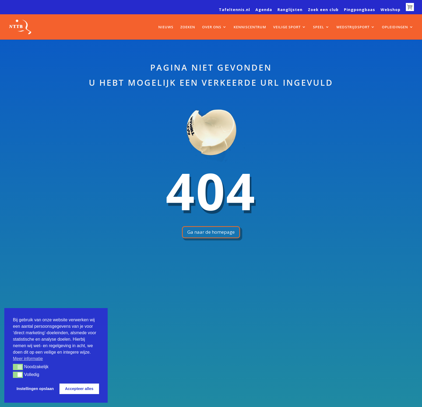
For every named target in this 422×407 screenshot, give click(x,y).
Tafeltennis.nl (234, 10)
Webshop (390, 10)
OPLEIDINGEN (395, 27)
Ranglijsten (290, 10)
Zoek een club (323, 10)
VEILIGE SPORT (287, 27)
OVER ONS (211, 27)
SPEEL (318, 27)
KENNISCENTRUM (250, 27)
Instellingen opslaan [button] (35, 389)
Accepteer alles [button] (79, 389)
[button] (18, 367)
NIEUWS (165, 27)
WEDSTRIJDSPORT (353, 27)
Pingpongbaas (359, 10)
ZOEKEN (187, 27)
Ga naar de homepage (211, 232)
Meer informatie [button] (28, 358)
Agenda (263, 10)
